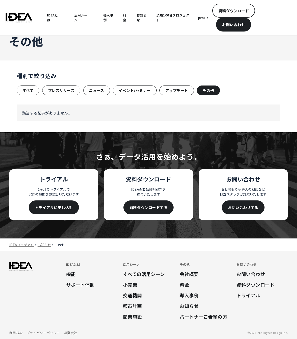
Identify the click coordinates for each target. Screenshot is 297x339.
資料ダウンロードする (148, 207)
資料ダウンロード (233, 10)
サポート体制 (80, 284)
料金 (124, 17)
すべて (28, 90)
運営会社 (70, 332)
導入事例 (108, 17)
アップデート (176, 90)
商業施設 (132, 316)
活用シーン (80, 17)
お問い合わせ (233, 24)
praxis (203, 17)
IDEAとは (52, 17)
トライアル (248, 295)
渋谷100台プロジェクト (172, 17)
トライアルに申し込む (54, 207)
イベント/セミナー (135, 90)
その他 (208, 90)
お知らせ (142, 17)
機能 (71, 274)
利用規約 (16, 332)
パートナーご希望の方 (203, 316)
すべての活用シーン (144, 274)
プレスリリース (61, 90)
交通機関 (132, 295)
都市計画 (132, 306)
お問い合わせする (243, 207)
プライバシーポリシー (43, 332)
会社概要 (189, 274)
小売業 (130, 284)
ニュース (96, 90)
